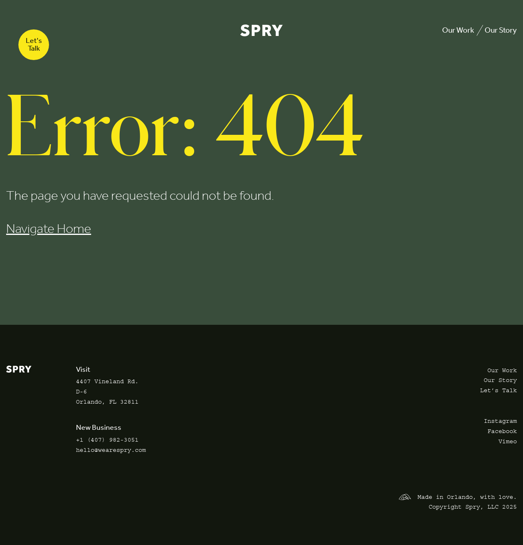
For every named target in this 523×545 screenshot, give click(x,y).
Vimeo (507, 441)
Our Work (458, 30)
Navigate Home (48, 228)
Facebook (502, 431)
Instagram (500, 421)
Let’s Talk (498, 390)
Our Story (501, 30)
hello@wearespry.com (111, 450)
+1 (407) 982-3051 (107, 439)
